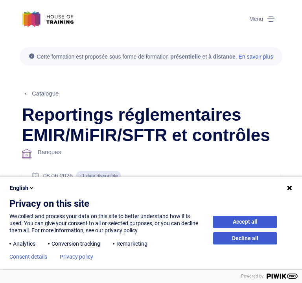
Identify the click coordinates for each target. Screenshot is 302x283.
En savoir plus (255, 56)
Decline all (245, 238)
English (22, 188)
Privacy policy (76, 257)
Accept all (245, 222)
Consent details (28, 257)
